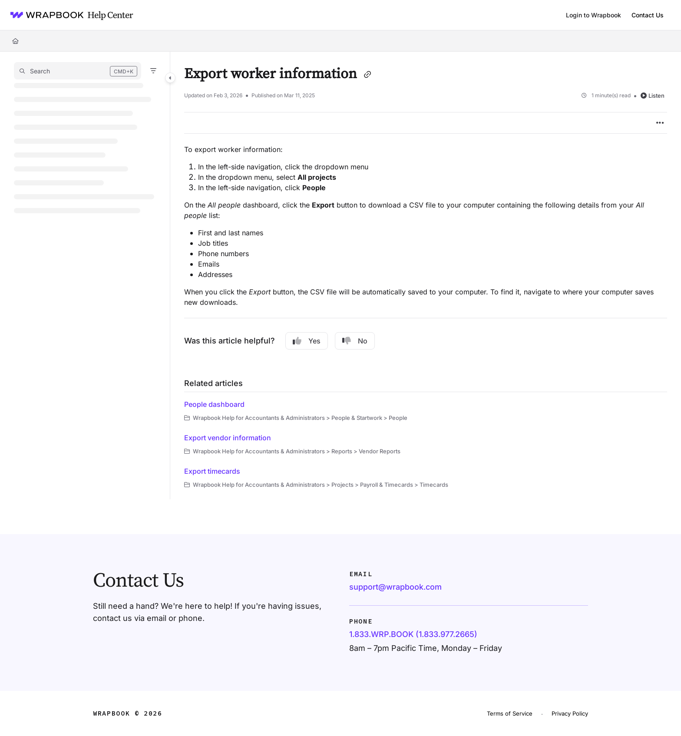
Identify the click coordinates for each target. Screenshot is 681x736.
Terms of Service (509, 713)
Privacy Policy (570, 713)
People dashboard (214, 404)
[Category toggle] (170, 78)
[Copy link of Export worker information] (367, 75)
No (354, 341)
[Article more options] (660, 123)
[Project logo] (69, 15)
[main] (425, 275)
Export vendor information (227, 437)
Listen (652, 95)
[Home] (15, 40)
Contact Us (647, 15)
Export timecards (212, 471)
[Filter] (153, 71)
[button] (77, 70)
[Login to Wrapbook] (593, 15)
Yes (307, 341)
